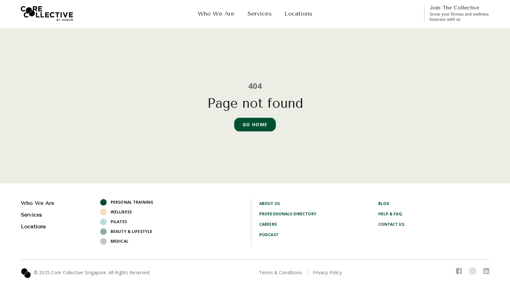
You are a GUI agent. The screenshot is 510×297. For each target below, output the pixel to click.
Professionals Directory (287, 214)
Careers (268, 224)
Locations (298, 13)
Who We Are (216, 13)
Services (260, 13)
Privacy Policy (327, 272)
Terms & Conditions (280, 272)
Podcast (268, 234)
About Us (269, 203)
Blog (383, 203)
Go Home (255, 124)
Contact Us (391, 224)
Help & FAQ (390, 214)
